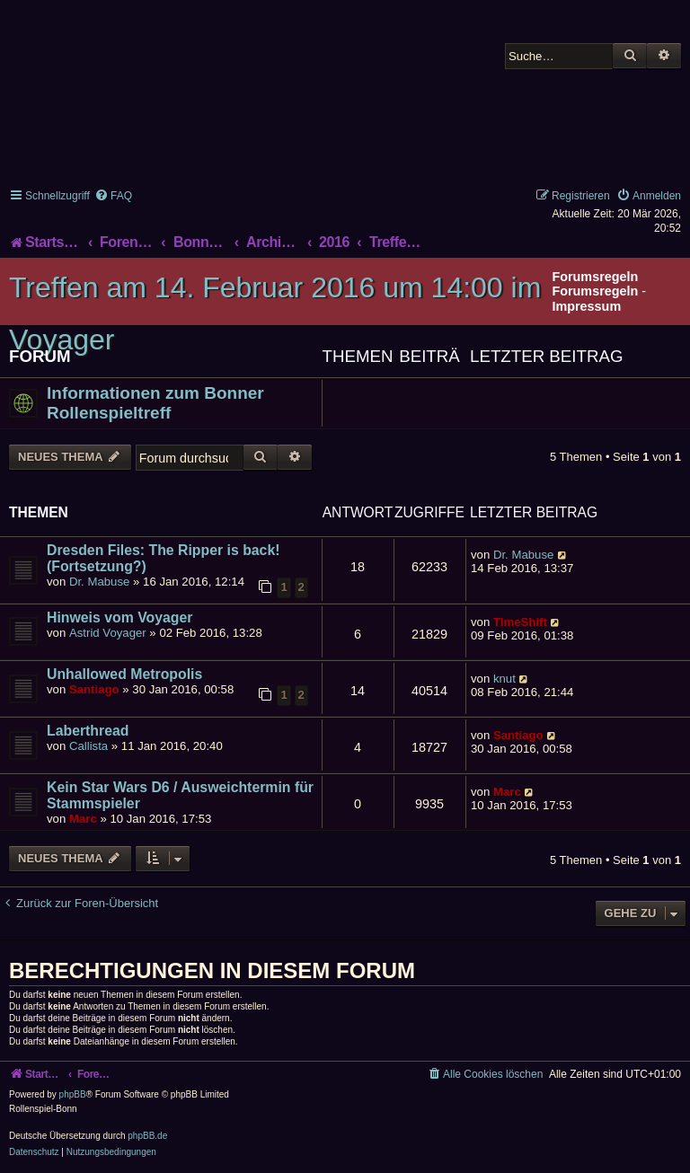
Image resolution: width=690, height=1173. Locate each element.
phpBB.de (147, 1136)
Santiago (94, 689)
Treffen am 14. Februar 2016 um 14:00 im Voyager (275, 313)
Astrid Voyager (107, 632)
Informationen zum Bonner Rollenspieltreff (155, 403)
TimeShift (520, 622)
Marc (83, 818)
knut (504, 678)
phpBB (72, 1094)
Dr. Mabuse (99, 581)
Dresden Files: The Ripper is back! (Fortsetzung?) (163, 558)
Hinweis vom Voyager (119, 617)
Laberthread (87, 730)
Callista (88, 746)
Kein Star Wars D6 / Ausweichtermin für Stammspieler (180, 795)
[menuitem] (113, 195)
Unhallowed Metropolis (124, 674)
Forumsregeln (595, 291)
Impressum (586, 306)
